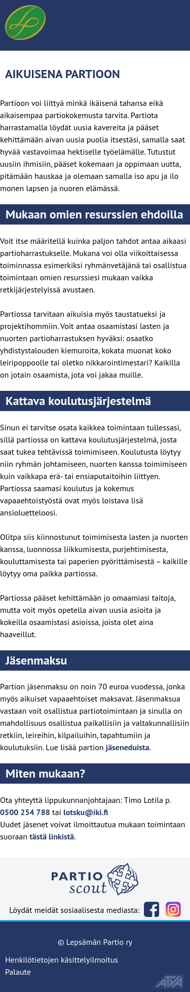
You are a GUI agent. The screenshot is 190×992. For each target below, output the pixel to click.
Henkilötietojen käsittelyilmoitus (61, 959)
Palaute (18, 972)
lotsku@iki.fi (85, 812)
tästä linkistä (51, 836)
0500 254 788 (25, 812)
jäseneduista (127, 747)
